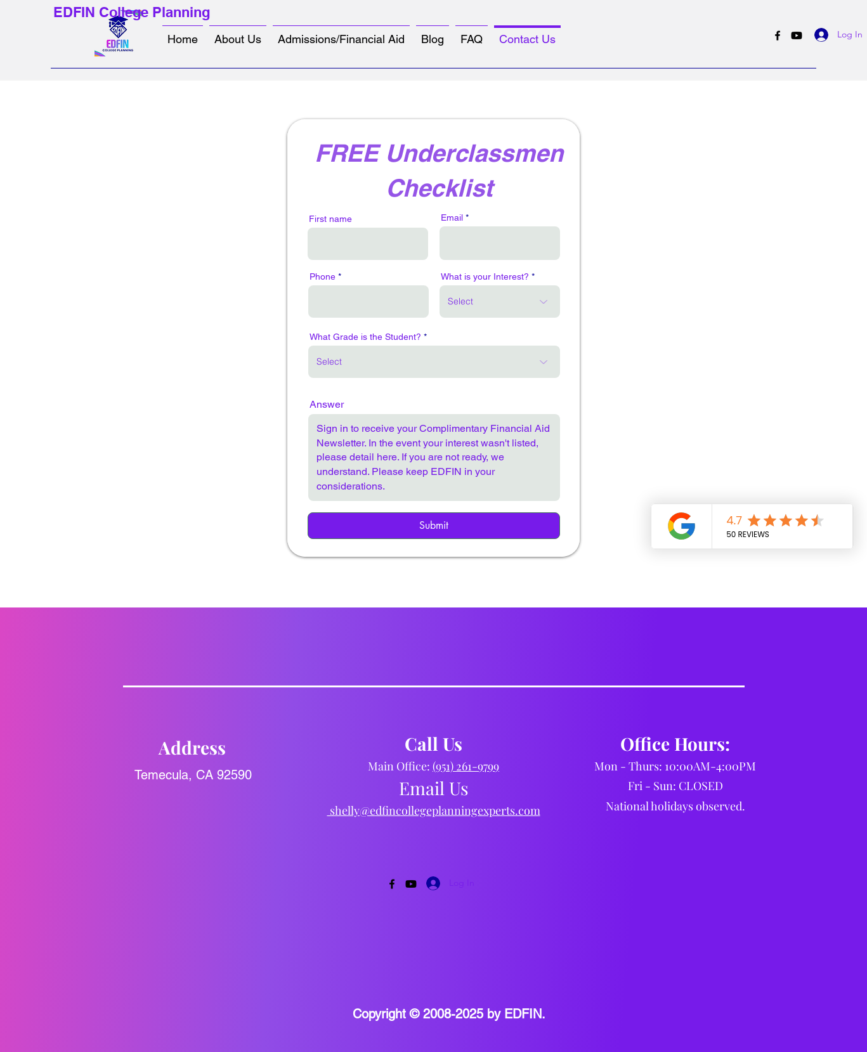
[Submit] (434, 525)
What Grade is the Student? (365, 336)
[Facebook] (777, 35)
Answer (327, 404)
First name (330, 218)
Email (452, 217)
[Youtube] (796, 35)
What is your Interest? (485, 276)
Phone (323, 276)
